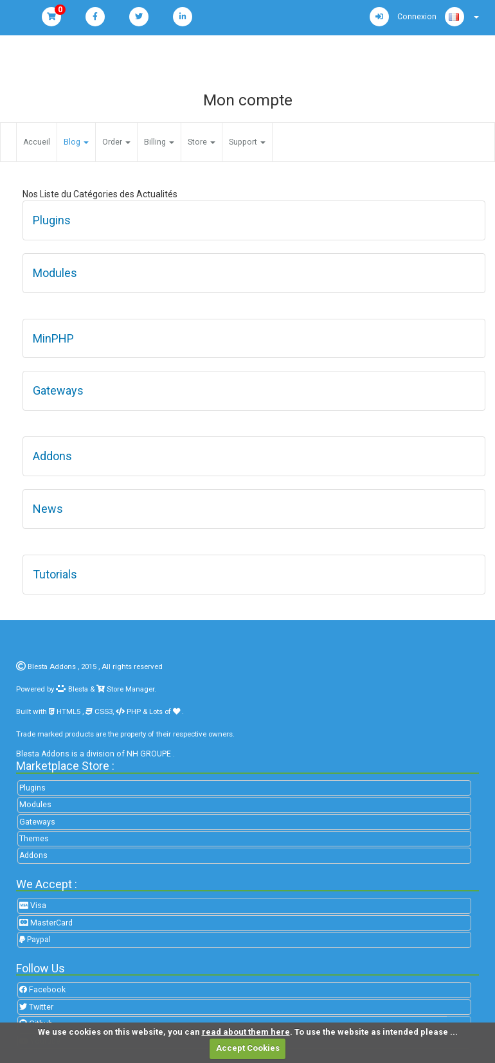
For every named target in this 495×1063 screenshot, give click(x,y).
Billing (159, 142)
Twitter (36, 1007)
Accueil (36, 142)
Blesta (72, 688)
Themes (34, 838)
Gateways (37, 821)
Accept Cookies (248, 1048)
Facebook (42, 989)
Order (116, 142)
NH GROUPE (149, 753)
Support (247, 142)
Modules (35, 804)
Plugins (32, 787)
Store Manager (129, 688)
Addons (33, 855)
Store (201, 142)
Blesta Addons (52, 666)
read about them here (246, 1032)
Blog (76, 142)
